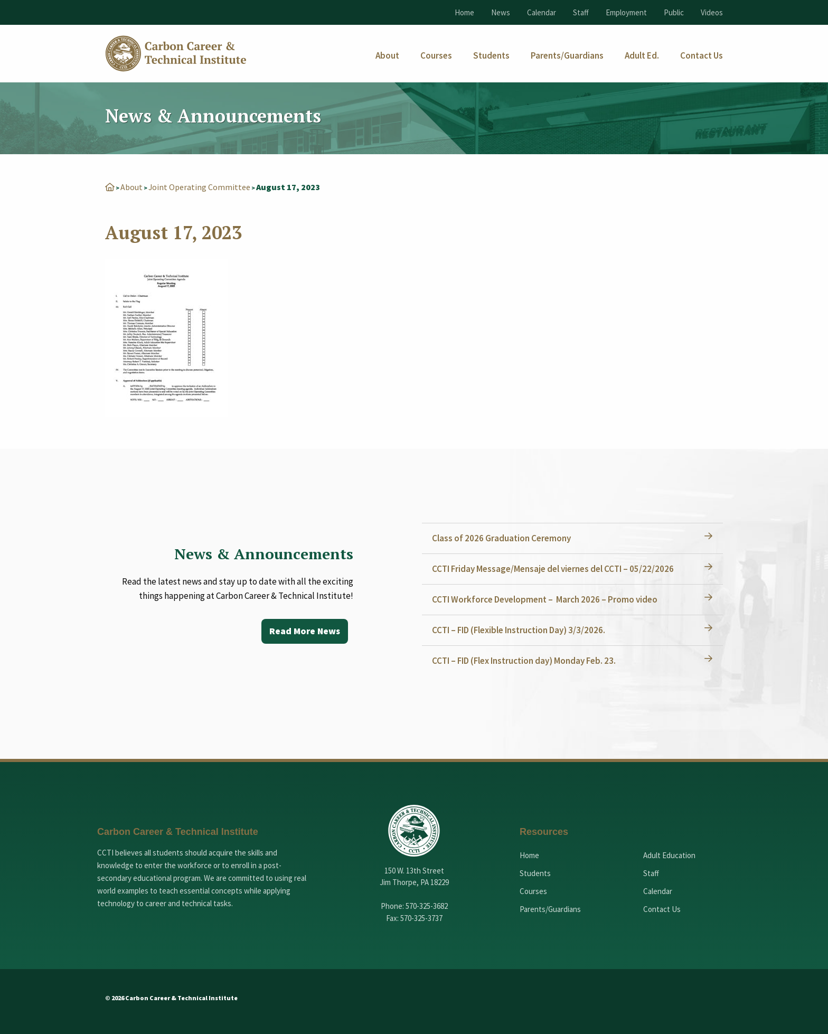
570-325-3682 (427, 906)
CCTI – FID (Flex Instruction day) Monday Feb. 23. (524, 660)
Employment (626, 12)
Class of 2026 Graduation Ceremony (501, 538)
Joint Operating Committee (199, 187)
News (500, 12)
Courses (533, 891)
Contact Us (662, 909)
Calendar (541, 12)
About (131, 187)
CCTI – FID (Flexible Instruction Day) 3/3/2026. (519, 630)
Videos (712, 12)
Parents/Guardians (550, 909)
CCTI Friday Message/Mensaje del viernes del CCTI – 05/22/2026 (553, 569)
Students (535, 873)
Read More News (304, 631)
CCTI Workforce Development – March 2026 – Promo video (545, 599)
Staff (581, 12)
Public (674, 12)
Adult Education (669, 855)
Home (464, 12)
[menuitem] (387, 55)
